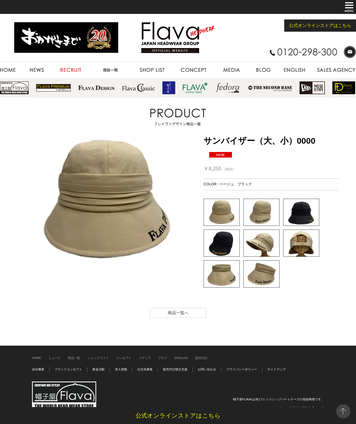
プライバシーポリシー (241, 369)
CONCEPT (193, 70)
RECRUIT (71, 70)
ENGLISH (295, 70)
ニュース (54, 358)
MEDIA (231, 70)
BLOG (263, 70)
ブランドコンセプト (68, 369)
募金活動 (98, 369)
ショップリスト (98, 358)
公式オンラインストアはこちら (320, 25)
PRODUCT (110, 70)
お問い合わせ (207, 369)
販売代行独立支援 (175, 369)
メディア (145, 358)
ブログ (162, 358)
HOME (11, 70)
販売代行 (201, 358)
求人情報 (121, 369)
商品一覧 (74, 358)
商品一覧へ (178, 312)
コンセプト (123, 358)
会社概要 (38, 369)
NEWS (37, 70)
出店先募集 (145, 369)
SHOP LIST (152, 70)
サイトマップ (276, 369)
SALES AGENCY (334, 70)
